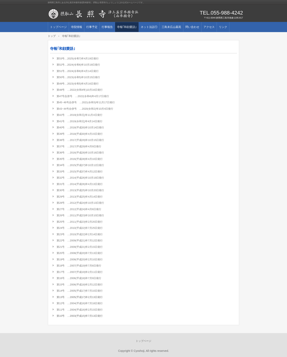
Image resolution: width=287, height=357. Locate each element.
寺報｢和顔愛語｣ (127, 27)
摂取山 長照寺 (94, 14)
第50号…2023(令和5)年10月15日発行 (78, 77)
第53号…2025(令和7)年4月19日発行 (78, 58)
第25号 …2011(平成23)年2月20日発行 (80, 221)
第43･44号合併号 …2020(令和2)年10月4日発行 (85, 108)
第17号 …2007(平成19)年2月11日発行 (80, 271)
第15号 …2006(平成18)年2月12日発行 (80, 284)
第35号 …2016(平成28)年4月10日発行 (80, 158)
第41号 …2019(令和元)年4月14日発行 (79, 121)
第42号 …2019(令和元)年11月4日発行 (79, 114)
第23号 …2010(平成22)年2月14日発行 (80, 234)
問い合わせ (192, 27)
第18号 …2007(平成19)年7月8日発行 (79, 265)
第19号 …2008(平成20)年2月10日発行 (80, 259)
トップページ (58, 27)
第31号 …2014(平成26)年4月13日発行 (80, 184)
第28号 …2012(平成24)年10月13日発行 (80, 202)
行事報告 (107, 27)
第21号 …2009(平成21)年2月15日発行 (80, 246)
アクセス (209, 27)
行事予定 (91, 27)
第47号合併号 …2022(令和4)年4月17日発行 (83, 96)
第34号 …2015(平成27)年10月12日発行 (80, 165)
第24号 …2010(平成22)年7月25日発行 (80, 227)
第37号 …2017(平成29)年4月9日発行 (79, 146)
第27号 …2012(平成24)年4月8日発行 (79, 209)
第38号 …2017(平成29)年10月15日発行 (80, 140)
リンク (223, 27)
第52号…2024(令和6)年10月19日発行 (78, 64)
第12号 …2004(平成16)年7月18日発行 (80, 303)
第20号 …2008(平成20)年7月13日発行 (80, 253)
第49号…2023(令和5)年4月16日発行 (78, 83)
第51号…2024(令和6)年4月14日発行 (78, 71)
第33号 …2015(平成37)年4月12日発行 (80, 171)
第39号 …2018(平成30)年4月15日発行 (80, 133)
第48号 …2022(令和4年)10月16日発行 (80, 89)
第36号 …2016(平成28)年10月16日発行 (80, 152)
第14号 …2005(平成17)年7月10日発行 (80, 290)
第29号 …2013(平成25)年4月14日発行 (80, 196)
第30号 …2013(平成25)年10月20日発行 (80, 190)
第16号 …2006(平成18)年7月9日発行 (79, 278)
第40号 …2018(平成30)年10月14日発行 (80, 127)
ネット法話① (149, 27)
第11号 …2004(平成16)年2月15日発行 (80, 309)
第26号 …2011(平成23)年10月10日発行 (80, 215)
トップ (52, 35)
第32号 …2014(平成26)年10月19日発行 (80, 177)
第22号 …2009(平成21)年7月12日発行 (80, 240)
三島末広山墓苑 (171, 27)
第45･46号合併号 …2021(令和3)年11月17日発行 (86, 102)
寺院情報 (76, 27)
